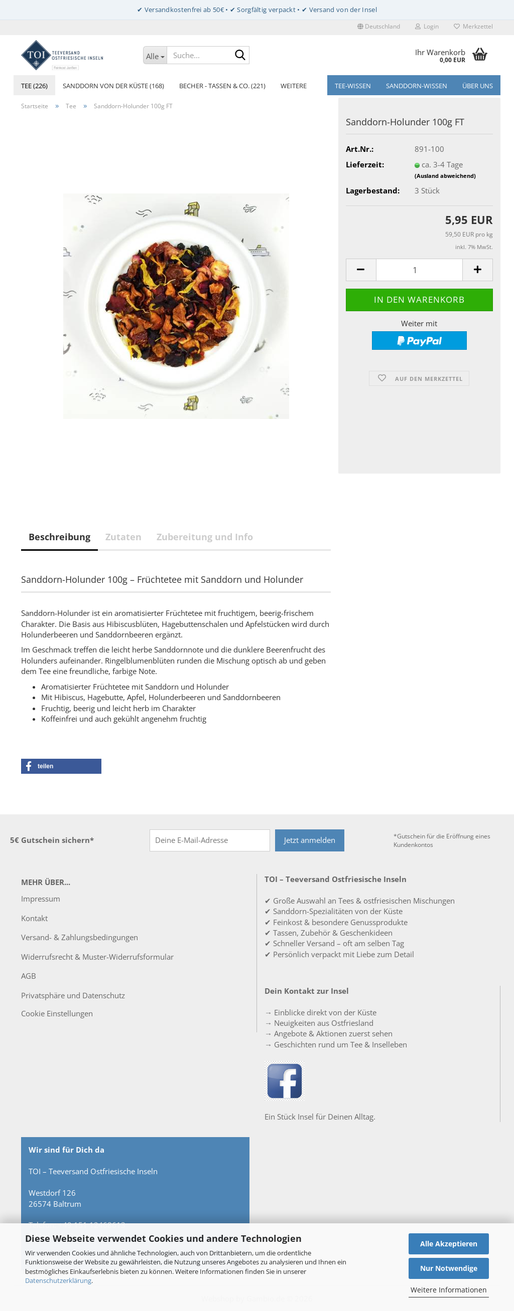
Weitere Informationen (449, 1289)
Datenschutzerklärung (58, 1280)
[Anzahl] (419, 270)
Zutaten (123, 537)
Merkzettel (473, 26)
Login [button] (427, 26)
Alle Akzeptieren (448, 1243)
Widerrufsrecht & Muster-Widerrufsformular (97, 957)
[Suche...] (155, 55)
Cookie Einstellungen (57, 1013)
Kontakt (34, 918)
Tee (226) (34, 85)
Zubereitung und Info (205, 537)
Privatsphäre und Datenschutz (73, 995)
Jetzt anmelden (309, 840)
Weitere (294, 85)
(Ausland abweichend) (445, 175)
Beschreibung (59, 537)
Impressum (40, 899)
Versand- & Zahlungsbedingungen (79, 937)
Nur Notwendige (448, 1268)
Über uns (477, 85)
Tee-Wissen (353, 85)
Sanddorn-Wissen (416, 85)
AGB (28, 976)
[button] (379, 27)
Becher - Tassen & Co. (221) (222, 85)
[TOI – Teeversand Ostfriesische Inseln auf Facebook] (285, 1080)
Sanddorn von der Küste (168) (113, 85)
